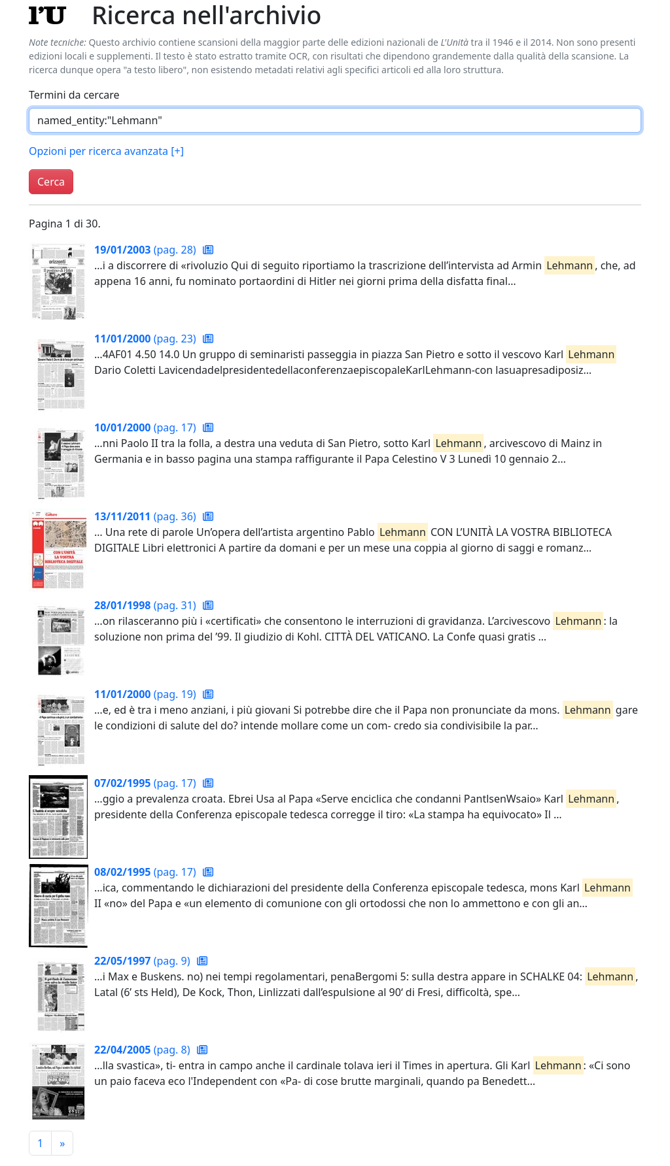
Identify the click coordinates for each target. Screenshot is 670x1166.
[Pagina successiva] (62, 1143)
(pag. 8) (143, 1049)
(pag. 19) (146, 694)
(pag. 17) (146, 427)
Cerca (51, 182)
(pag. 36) (146, 516)
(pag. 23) (146, 338)
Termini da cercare (74, 95)
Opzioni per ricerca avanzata (106, 151)
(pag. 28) (146, 249)
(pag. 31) (146, 605)
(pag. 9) (143, 961)
